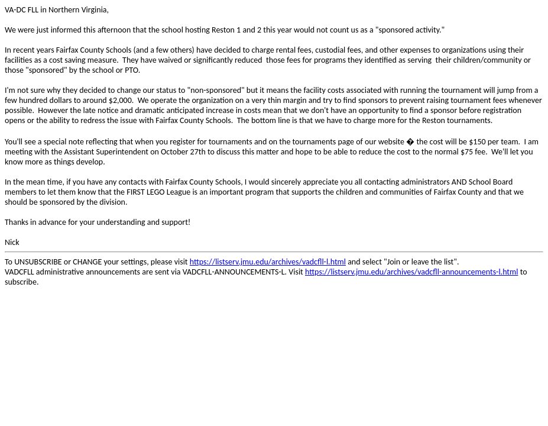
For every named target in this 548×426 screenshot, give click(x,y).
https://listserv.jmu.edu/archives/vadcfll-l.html (268, 262)
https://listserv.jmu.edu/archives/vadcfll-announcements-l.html (411, 272)
